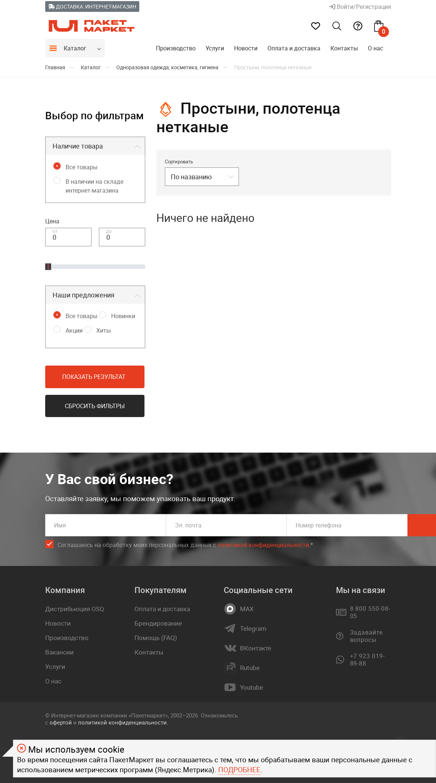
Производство (176, 48)
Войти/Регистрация (360, 6)
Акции (74, 330)
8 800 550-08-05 (370, 612)
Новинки (123, 316)
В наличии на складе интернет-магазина (94, 185)
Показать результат (94, 377)
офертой (61, 722)
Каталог (75, 48)
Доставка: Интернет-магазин (92, 6)
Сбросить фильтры (95, 406)
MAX (247, 609)
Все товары (81, 167)
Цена (52, 221)
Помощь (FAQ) (155, 637)
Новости (245, 48)
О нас (375, 48)
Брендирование (158, 623)
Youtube (251, 687)
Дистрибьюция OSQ (74, 608)
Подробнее (239, 769)
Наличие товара (78, 145)
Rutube (250, 668)
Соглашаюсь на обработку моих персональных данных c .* (185, 545)
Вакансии (59, 652)
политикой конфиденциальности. (123, 722)
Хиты (103, 330)
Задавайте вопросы (366, 636)
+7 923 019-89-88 (367, 659)
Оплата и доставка (293, 48)
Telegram (253, 628)
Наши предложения (83, 294)
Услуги (215, 48)
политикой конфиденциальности (263, 545)
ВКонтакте (255, 648)
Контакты (344, 48)
